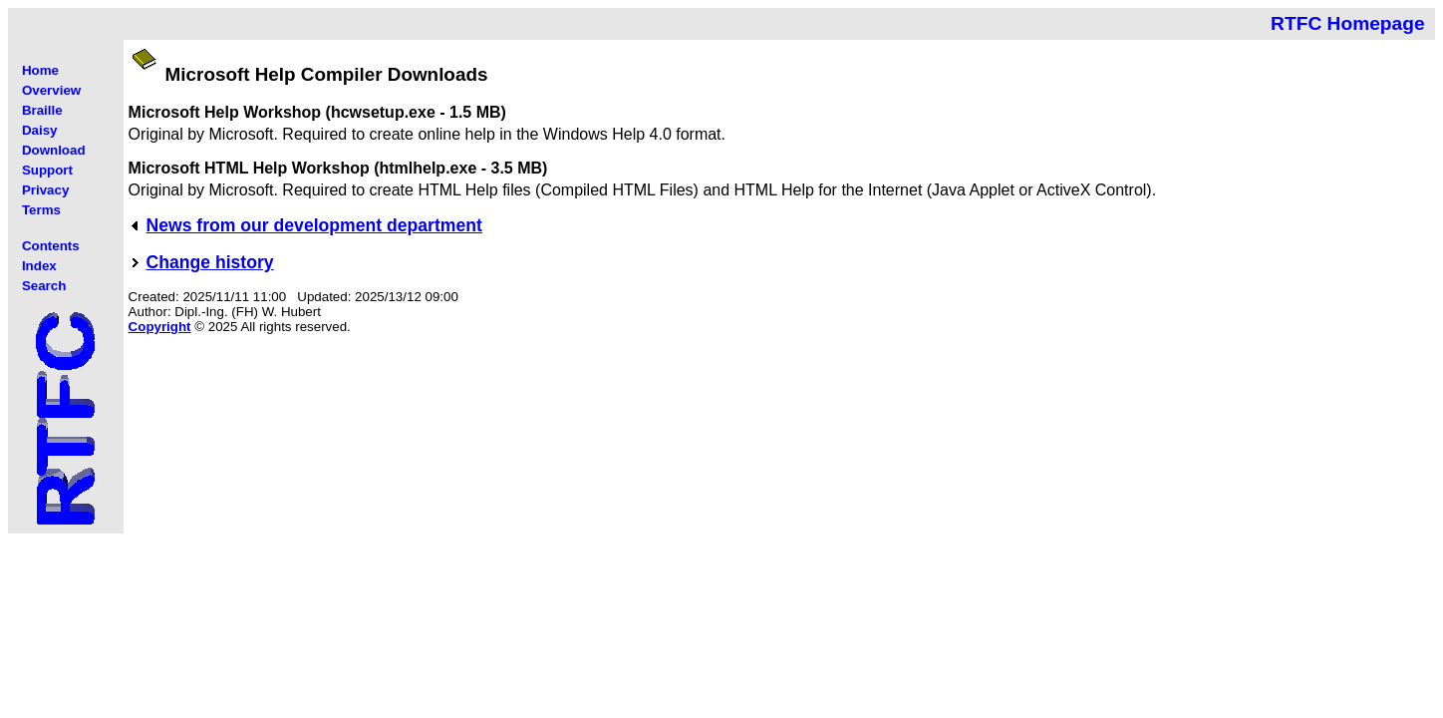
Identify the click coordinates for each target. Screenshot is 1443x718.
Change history (210, 262)
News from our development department (314, 225)
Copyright (160, 326)
